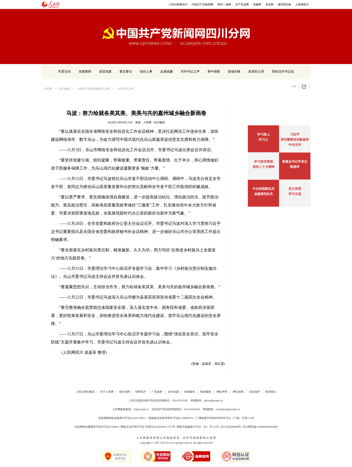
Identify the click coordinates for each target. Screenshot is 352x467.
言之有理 (294, 188)
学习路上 (263, 134)
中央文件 (294, 144)
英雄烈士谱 (256, 71)
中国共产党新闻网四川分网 (93, 88)
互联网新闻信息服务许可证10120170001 (121, 418)
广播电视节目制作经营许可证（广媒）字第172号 (225, 418)
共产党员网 (242, 4)
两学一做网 (224, 4)
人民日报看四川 (178, 4)
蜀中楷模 (213, 71)
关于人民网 (107, 391)
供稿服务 (189, 391)
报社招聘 (124, 391)
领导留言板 (284, 4)
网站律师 (238, 391)
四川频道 (64, 88)
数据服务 (205, 391)
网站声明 (222, 391)
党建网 (257, 4)
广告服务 (157, 391)
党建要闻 (85, 71)
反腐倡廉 (166, 71)
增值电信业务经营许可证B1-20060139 (170, 418)
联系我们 (270, 391)
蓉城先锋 (234, 71)
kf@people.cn (141, 409)
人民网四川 (302, 4)
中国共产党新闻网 (202, 4)
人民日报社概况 (85, 391)
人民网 (48, 88)
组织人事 (146, 71)
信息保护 (254, 391)
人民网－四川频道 (154, 122)
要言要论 (125, 71)
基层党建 (105, 71)
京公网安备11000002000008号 (260, 426)
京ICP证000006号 (231, 426)
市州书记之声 (190, 71)
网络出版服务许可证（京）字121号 (198, 426)
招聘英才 (140, 391)
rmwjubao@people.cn (228, 409)
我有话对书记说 (283, 71)
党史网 (269, 4)
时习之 (263, 139)
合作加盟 (173, 391)
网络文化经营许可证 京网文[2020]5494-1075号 (148, 426)
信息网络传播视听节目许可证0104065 (96, 426)
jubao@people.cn (213, 400)
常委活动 (64, 71)
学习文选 (294, 194)
